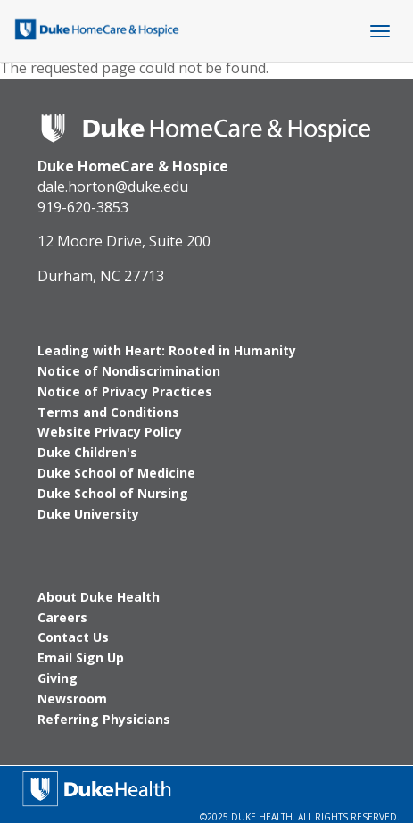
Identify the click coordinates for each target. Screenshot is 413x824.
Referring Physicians (103, 719)
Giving (57, 678)
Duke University (88, 513)
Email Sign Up (80, 657)
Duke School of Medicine (116, 472)
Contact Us (73, 636)
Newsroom (72, 698)
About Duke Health (98, 596)
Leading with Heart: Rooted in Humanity (166, 350)
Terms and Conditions (108, 412)
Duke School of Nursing (112, 493)
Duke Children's (87, 452)
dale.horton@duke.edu (112, 186)
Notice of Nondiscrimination (128, 370)
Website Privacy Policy (109, 431)
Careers (62, 617)
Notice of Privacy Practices (124, 391)
